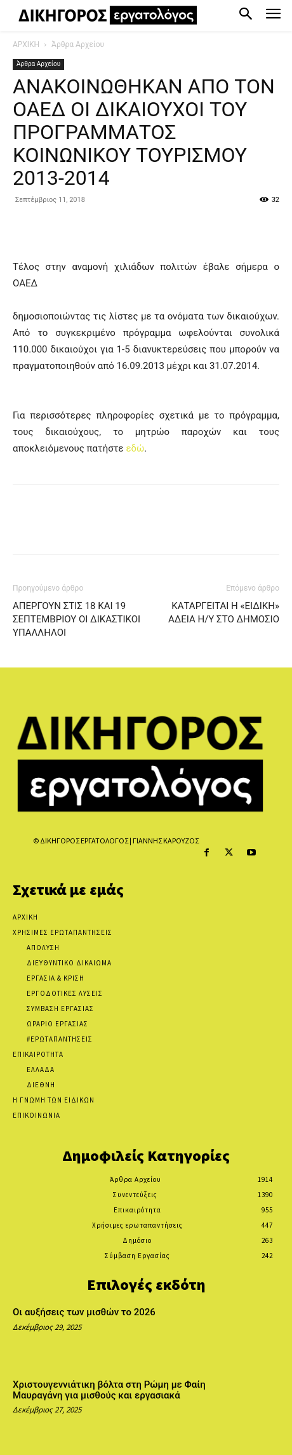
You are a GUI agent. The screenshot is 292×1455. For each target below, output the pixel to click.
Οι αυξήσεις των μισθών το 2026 (84, 1312)
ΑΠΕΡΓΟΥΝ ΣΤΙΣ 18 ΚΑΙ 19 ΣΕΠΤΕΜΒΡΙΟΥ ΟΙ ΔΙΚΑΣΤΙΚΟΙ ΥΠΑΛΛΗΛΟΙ (76, 619)
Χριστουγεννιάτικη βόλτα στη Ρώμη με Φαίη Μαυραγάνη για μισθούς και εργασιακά (109, 1390)
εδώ (135, 448)
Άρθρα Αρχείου (77, 44)
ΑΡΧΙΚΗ (26, 44)
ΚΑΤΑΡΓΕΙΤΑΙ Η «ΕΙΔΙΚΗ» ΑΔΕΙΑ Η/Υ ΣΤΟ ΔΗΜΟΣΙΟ (223, 612)
